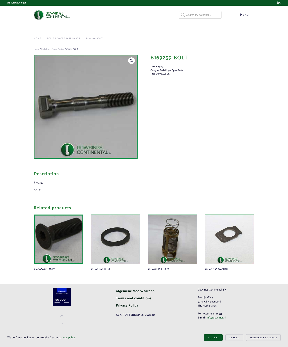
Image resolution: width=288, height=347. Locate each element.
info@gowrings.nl (18, 3)
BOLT (168, 74)
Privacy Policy (127, 305)
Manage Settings (263, 337)
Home (36, 49)
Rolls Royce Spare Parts (52, 49)
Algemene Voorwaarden (135, 291)
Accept (213, 337)
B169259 (160, 74)
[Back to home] (52, 15)
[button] (247, 15)
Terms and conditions (134, 298)
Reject (234, 337)
